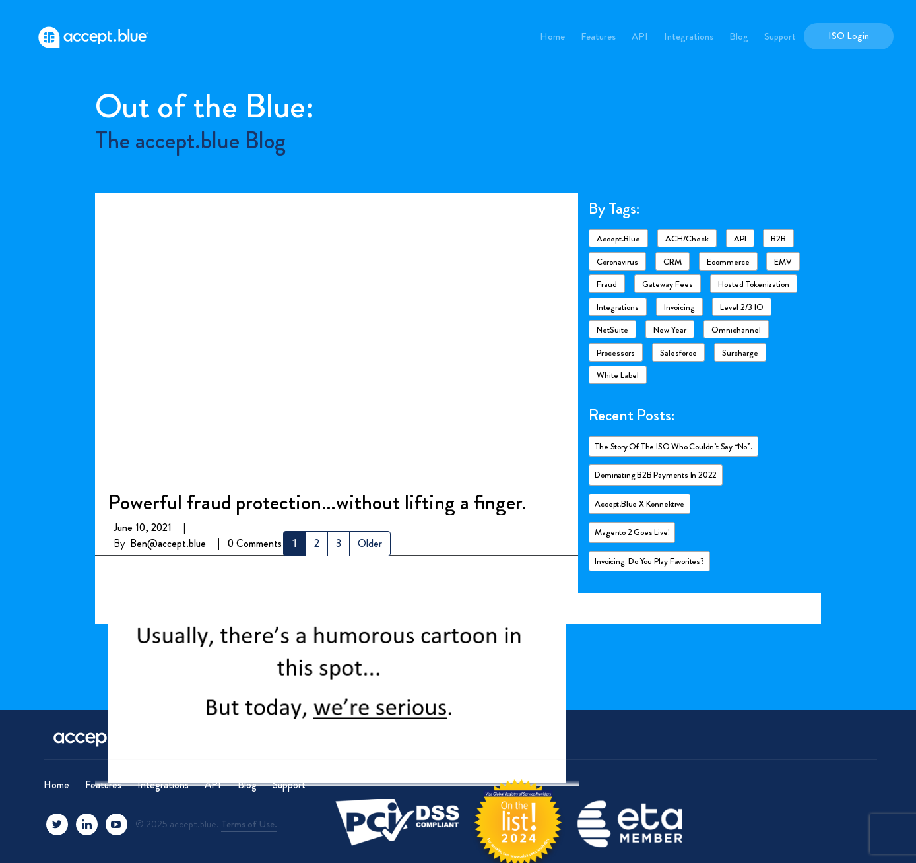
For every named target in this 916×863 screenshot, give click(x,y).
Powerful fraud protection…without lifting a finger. (317, 215)
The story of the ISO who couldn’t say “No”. (673, 446)
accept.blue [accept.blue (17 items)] (618, 238)
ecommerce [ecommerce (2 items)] (728, 261)
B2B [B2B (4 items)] (778, 238)
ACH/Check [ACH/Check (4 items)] (687, 238)
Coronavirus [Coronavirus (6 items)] (617, 261)
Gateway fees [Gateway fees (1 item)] (667, 284)
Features (598, 36)
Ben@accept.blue (168, 256)
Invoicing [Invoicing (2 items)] (679, 307)
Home (552, 36)
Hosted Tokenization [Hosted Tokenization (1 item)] (753, 284)
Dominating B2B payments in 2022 (656, 474)
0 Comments (255, 256)
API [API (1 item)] (740, 238)
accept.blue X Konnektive (639, 503)
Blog (738, 36)
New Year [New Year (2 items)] (669, 329)
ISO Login (848, 35)
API (640, 36)
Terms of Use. (249, 824)
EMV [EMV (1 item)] (783, 261)
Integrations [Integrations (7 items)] (618, 307)
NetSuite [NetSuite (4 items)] (612, 329)
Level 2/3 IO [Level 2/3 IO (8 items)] (742, 307)
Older (370, 543)
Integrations (688, 36)
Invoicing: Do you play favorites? (649, 561)
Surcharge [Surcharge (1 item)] (740, 352)
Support (780, 36)
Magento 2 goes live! (632, 532)
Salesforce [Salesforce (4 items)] (678, 352)
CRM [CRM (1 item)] (672, 261)
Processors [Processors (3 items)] (616, 352)
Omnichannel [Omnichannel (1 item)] (736, 329)
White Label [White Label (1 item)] (618, 375)
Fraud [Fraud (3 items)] (607, 284)
